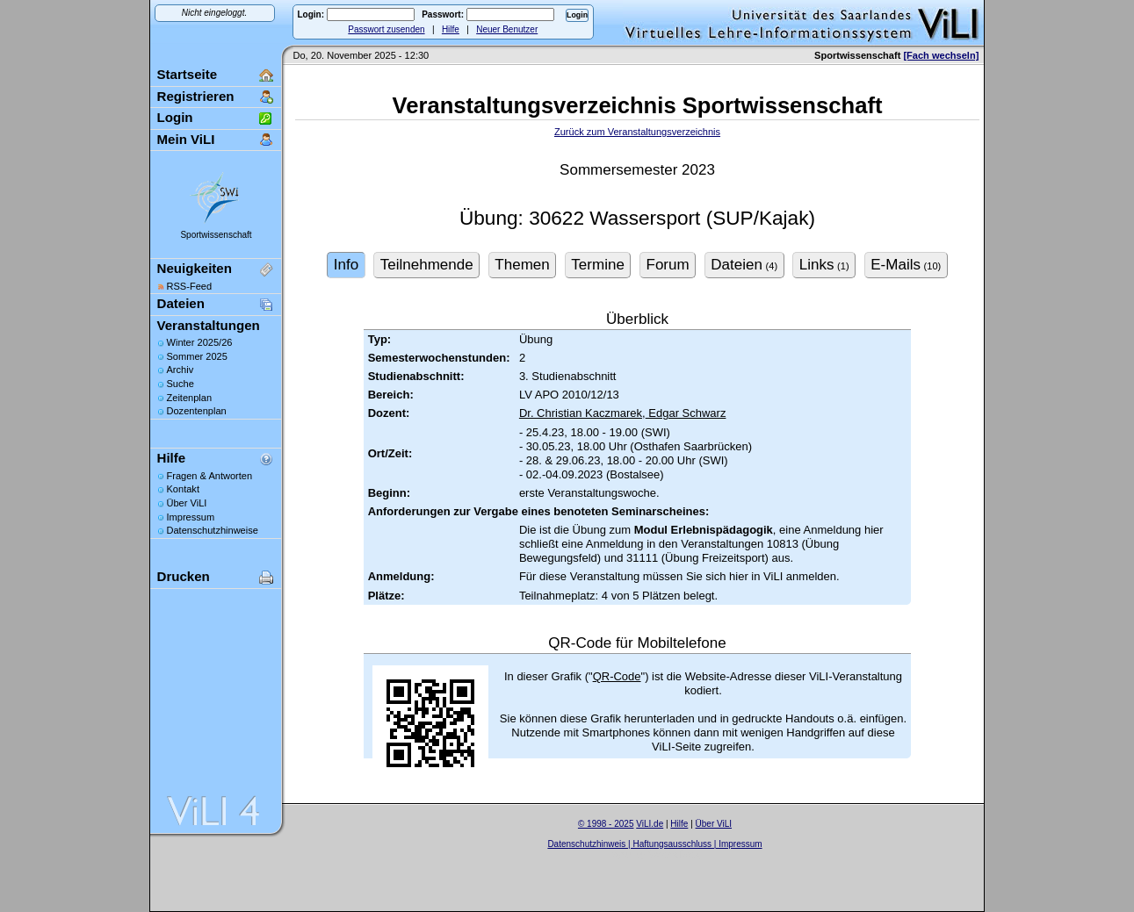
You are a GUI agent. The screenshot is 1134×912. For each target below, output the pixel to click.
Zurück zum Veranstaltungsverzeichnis (637, 131)
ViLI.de (649, 824)
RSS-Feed (190, 286)
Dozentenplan (197, 411)
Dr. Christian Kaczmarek (580, 413)
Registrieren (196, 96)
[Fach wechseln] (941, 55)
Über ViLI (187, 503)
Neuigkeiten (194, 268)
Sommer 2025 (197, 356)
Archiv (180, 369)
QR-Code (617, 676)
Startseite (187, 74)
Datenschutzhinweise (212, 530)
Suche (180, 383)
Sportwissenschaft (215, 235)
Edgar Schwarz (686, 413)
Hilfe (450, 29)
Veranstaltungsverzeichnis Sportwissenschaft (638, 105)
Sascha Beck (673, 854)
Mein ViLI (186, 139)
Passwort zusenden (386, 29)
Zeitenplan (190, 397)
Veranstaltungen (208, 325)
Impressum (191, 517)
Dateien (181, 303)
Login (175, 117)
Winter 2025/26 (200, 342)
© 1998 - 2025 (606, 824)
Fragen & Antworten (210, 475)
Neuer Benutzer (507, 29)
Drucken (183, 576)
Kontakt (183, 489)
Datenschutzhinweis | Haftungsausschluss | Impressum (654, 844)
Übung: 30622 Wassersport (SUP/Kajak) (637, 218)
